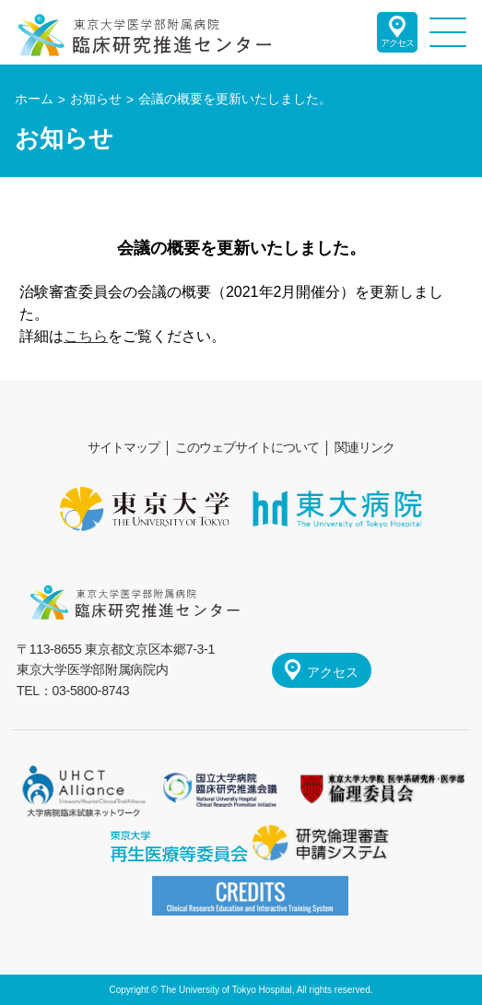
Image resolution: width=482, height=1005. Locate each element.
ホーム (34, 98)
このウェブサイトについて (247, 447)
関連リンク (364, 447)
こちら (86, 336)
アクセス (397, 43)
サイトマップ (123, 447)
